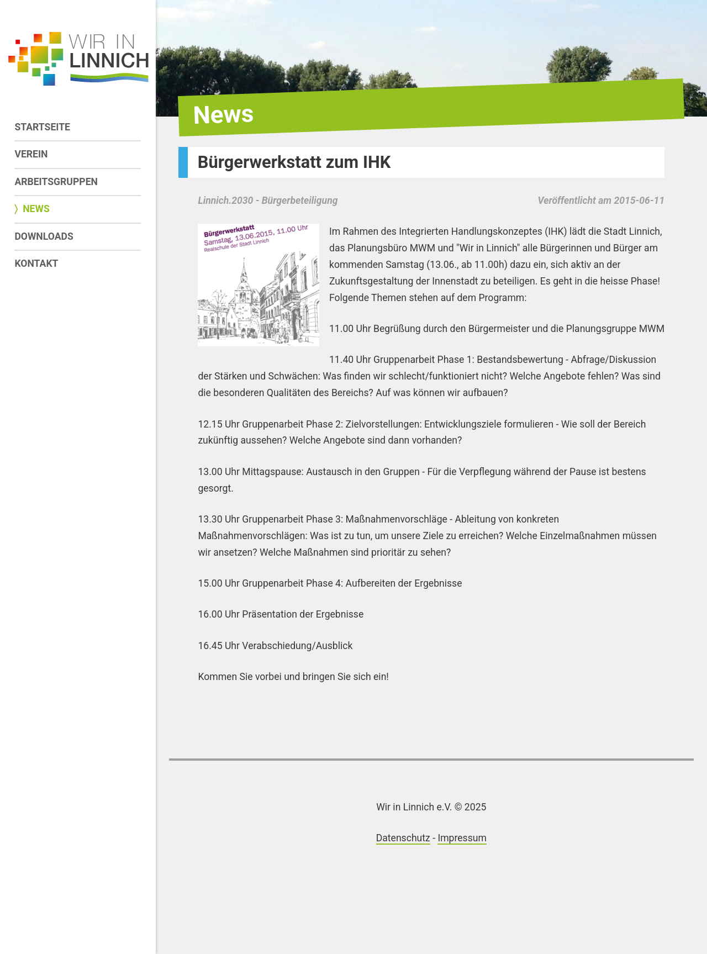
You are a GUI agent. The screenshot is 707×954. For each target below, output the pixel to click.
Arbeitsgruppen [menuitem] (56, 181)
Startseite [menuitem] (42, 127)
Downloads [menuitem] (43, 236)
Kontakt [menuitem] (36, 263)
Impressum (462, 838)
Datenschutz (403, 838)
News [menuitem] (36, 208)
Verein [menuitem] (31, 154)
